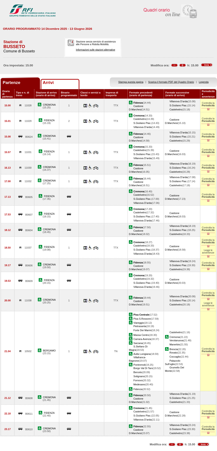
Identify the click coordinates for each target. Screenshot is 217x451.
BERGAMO (49, 350)
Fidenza (137, 389)
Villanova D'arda (179, 101)
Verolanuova (177, 340)
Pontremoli (139, 364)
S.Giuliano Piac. (178, 105)
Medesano (139, 384)
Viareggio (138, 322)
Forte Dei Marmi (142, 330)
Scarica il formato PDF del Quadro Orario (171, 82)
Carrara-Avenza (142, 339)
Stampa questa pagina (130, 82)
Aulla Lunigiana (142, 354)
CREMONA (49, 104)
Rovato (173, 352)
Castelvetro (176, 109)
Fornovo (138, 380)
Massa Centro (141, 335)
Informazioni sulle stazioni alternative (95, 49)
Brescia (174, 349)
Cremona (175, 337)
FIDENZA (49, 120)
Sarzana (138, 343)
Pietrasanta (139, 326)
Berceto (137, 372)
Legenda (204, 82)
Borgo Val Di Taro (143, 368)
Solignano (138, 376)
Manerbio (175, 344)
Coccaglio (175, 356)
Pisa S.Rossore (142, 318)
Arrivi (48, 82)
